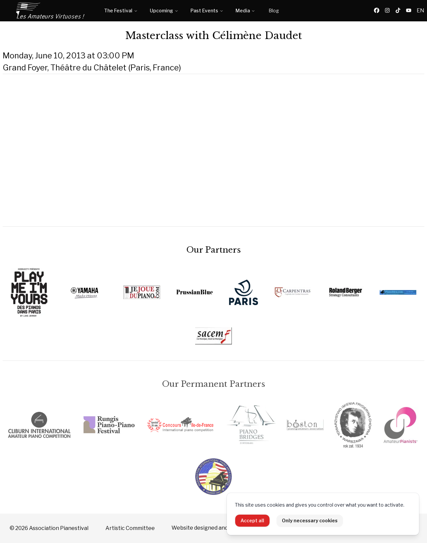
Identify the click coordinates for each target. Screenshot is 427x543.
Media (245, 10)
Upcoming (164, 10)
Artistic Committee (130, 528)
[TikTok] (398, 11)
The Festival (121, 10)
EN (420, 10)
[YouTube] (408, 11)
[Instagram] (387, 11)
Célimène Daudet (257, 35)
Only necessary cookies (310, 520)
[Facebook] (376, 11)
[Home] (50, 10)
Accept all (252, 520)
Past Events (207, 10)
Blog (274, 10)
